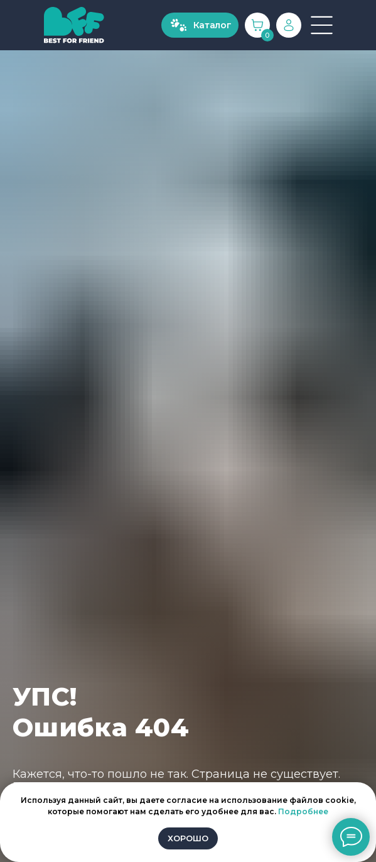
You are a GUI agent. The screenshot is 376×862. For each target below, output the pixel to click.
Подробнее (303, 811)
